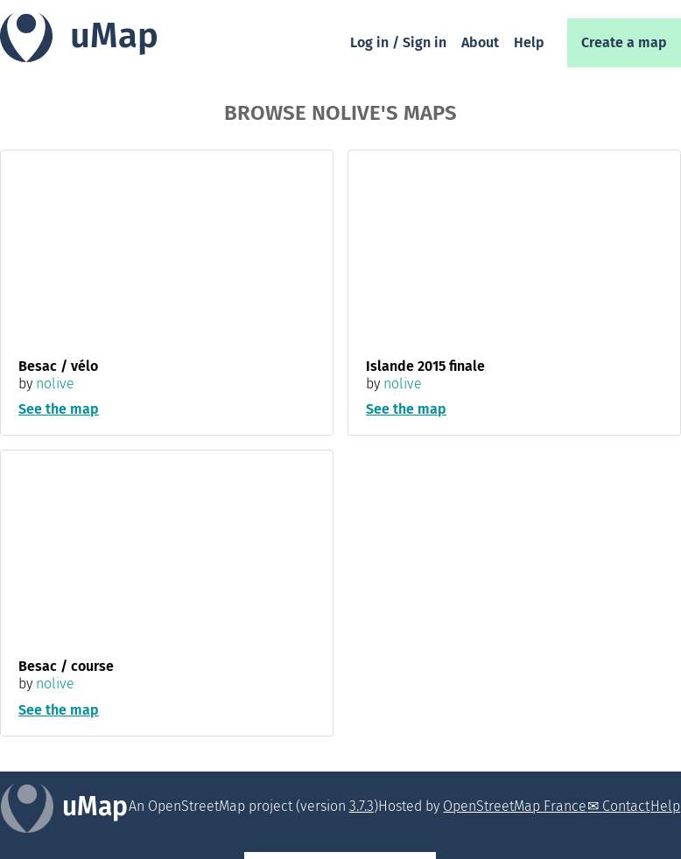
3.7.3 (361, 806)
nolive (55, 383)
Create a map (624, 42)
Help (529, 42)
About (480, 42)
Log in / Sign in (398, 42)
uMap (114, 36)
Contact (625, 806)
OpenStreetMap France (514, 806)
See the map (58, 409)
